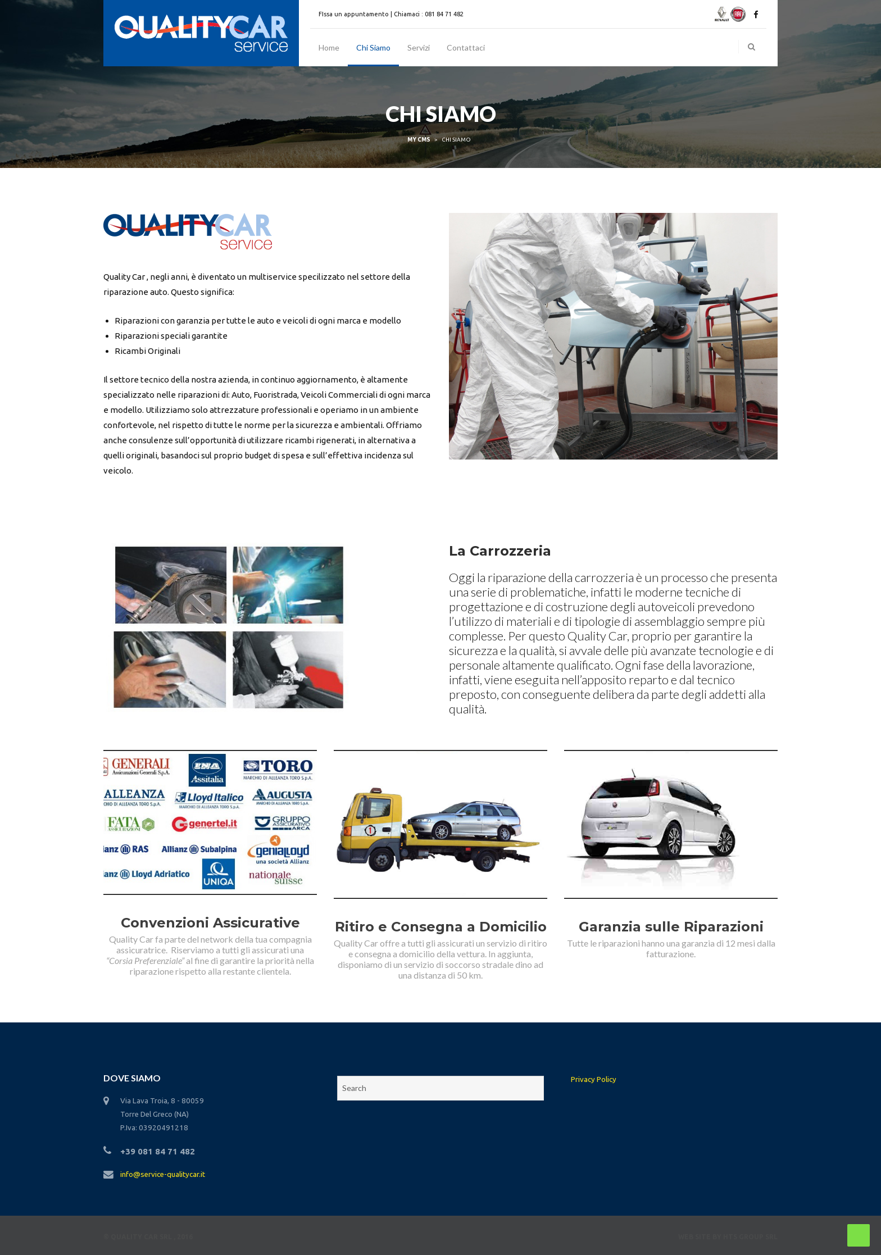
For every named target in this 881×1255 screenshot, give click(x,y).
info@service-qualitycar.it (162, 1174)
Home (329, 47)
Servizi (418, 47)
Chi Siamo (373, 47)
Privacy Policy (593, 1079)
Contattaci (466, 47)
